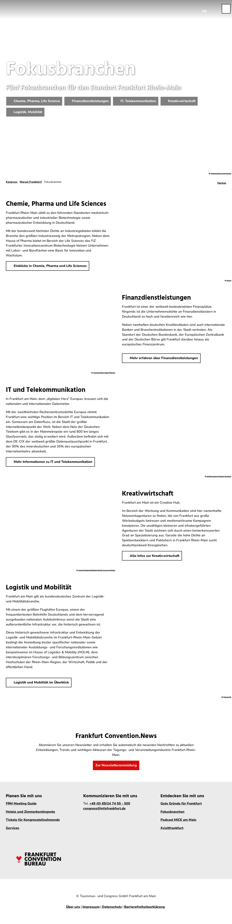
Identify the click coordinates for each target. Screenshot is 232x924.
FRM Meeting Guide (21, 803)
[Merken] (221, 182)
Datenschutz (112, 907)
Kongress (11, 182)
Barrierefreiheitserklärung (144, 907)
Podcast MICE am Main (178, 820)
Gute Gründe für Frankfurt (181, 803)
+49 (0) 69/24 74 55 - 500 (109, 803)
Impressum (91, 907)
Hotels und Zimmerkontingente (30, 811)
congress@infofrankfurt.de (104, 808)
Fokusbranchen (172, 811)
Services (12, 828)
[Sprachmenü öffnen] (204, 9)
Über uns (73, 907)
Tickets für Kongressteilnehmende (33, 820)
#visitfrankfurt (172, 828)
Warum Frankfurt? (31, 182)
